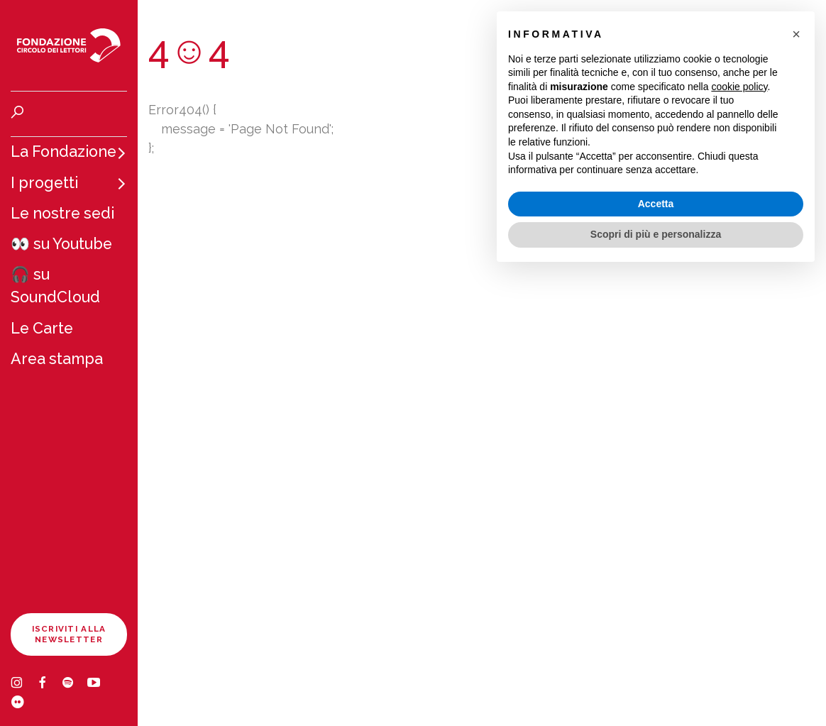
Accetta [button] (656, 203)
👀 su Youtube (61, 244)
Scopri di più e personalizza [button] (655, 234)
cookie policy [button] (739, 86)
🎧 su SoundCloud (55, 285)
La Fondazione (63, 151)
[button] (796, 34)
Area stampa (57, 359)
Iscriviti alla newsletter (69, 634)
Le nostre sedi (62, 213)
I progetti (44, 183)
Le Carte (42, 328)
